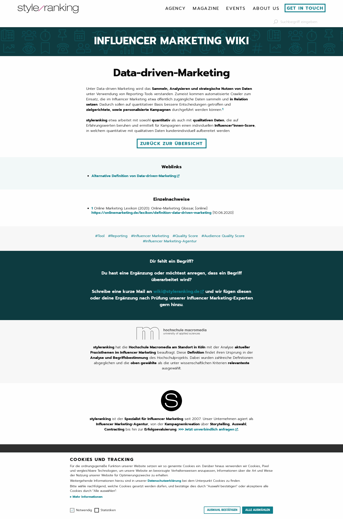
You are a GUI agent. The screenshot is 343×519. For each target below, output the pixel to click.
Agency (175, 8)
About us (266, 8)
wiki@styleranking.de (176, 291)
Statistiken (108, 510)
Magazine (206, 8)
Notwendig (84, 510)
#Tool (100, 236)
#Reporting (118, 236)
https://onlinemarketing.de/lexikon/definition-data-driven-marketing (151, 212)
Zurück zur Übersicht (171, 143)
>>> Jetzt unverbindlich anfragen (206, 429)
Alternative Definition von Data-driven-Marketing (133, 176)
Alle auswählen (257, 510)
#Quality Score (185, 236)
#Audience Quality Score (223, 236)
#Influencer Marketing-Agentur (170, 241)
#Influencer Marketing (150, 236)
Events (235, 8)
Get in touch (305, 8)
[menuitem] (175, 8)
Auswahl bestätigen (222, 510)
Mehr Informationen (87, 496)
